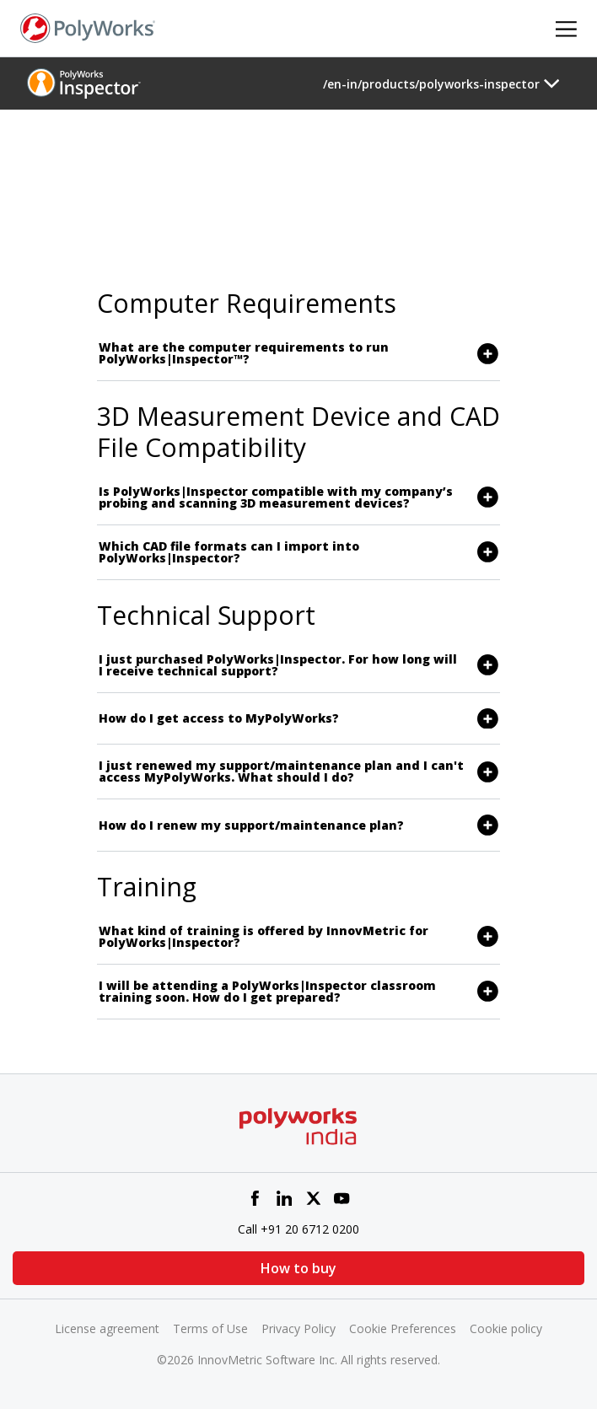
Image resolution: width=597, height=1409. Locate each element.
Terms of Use (210, 1328)
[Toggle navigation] (441, 83)
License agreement (107, 1328)
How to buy (298, 1268)
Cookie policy (506, 1328)
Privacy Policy (298, 1328)
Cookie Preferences (402, 1328)
